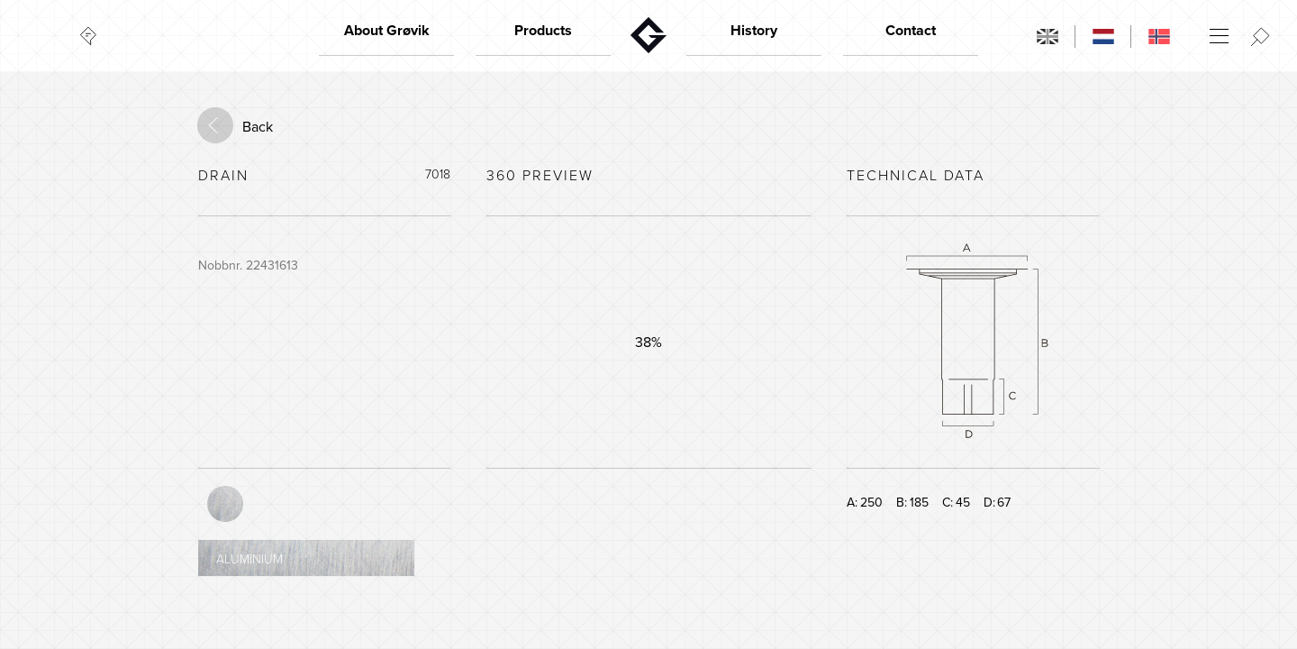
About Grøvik (387, 31)
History (753, 31)
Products (543, 31)
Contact (910, 31)
